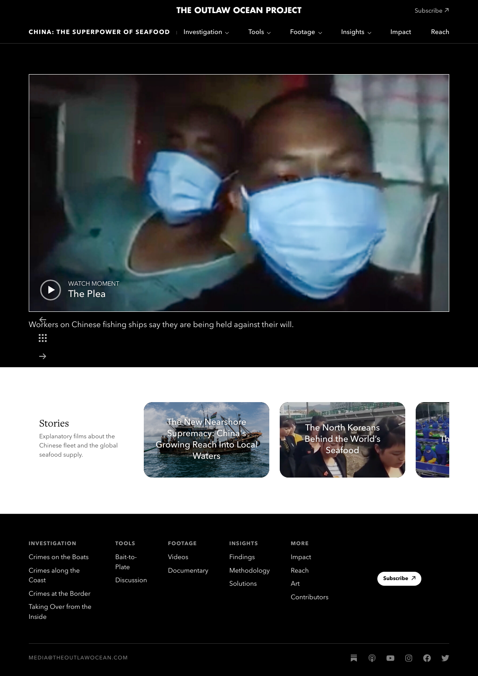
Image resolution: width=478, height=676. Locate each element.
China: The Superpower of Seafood (99, 33)
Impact (400, 32)
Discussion (131, 580)
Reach (440, 32)
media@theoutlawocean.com (78, 658)
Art (295, 584)
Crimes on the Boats (59, 557)
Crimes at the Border (60, 594)
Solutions (243, 584)
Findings (242, 557)
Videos (178, 557)
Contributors (310, 597)
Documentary (188, 571)
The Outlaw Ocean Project (239, 11)
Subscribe (399, 580)
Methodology (249, 571)
